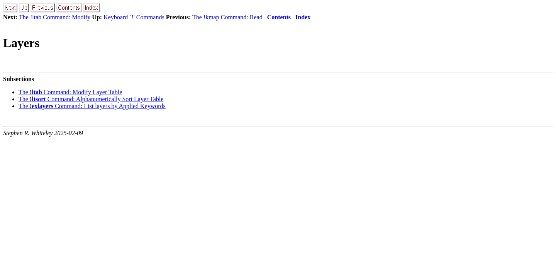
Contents (279, 17)
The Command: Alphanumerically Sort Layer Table (91, 99)
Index (302, 17)
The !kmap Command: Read (227, 17)
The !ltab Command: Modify (54, 17)
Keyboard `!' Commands (133, 17)
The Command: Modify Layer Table (70, 92)
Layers (21, 43)
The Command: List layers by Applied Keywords (92, 106)
